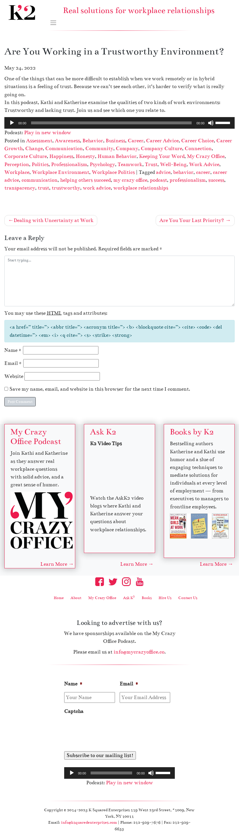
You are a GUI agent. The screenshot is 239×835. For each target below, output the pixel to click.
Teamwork (130, 164)
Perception (16, 164)
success (216, 180)
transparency (19, 188)
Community (99, 148)
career (203, 172)
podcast (158, 180)
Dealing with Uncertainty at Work (54, 220)
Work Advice (204, 164)
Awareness (67, 141)
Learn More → (57, 564)
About (76, 598)
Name (13, 350)
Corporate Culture (25, 156)
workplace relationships (140, 188)
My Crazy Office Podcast (35, 436)
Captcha (73, 711)
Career (135, 141)
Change (34, 148)
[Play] (12, 123)
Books (147, 598)
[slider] (111, 122)
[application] (119, 123)
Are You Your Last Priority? (191, 220)
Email (13, 363)
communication (39, 180)
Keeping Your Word (161, 156)
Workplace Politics (113, 172)
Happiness (61, 156)
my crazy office (130, 180)
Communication (64, 148)
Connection (198, 148)
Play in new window (47, 133)
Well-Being (173, 164)
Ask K (129, 598)
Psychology (102, 164)
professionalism (188, 180)
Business (115, 141)
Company (127, 148)
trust (43, 188)
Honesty (85, 156)
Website (13, 376)
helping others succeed (85, 180)
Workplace (16, 172)
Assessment (39, 141)
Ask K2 (103, 432)
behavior (183, 172)
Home (59, 598)
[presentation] (108, 730)
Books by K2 (192, 432)
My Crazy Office (205, 156)
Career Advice (162, 141)
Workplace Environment (60, 172)
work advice (97, 188)
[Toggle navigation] (53, 23)
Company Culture (161, 148)
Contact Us (187, 598)
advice (163, 172)
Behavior (92, 141)
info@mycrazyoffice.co (139, 652)
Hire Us (165, 598)
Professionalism (69, 164)
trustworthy (66, 188)
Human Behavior (117, 156)
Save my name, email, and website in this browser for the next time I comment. (99, 389)
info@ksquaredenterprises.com (89, 822)
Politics (40, 164)
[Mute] (211, 123)
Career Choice (197, 141)
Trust (151, 164)
